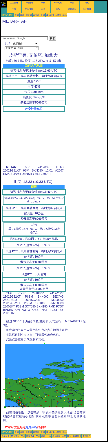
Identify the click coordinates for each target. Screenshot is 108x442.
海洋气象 (58, 2)
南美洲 (36, 15)
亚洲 (43, 15)
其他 (65, 15)
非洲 (22, 15)
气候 (43, 2)
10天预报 (29, 2)
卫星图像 (14, 2)
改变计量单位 (34, 108)
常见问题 (29, 9)
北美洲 (29, 15)
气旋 (72, 2)
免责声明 (31, 427)
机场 (14, 9)
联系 (58, 9)
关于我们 (87, 9)
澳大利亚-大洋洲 (53, 15)
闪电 (87, 2)
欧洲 (17, 15)
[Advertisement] (44, 30)
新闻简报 (72, 9)
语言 (43, 9)
